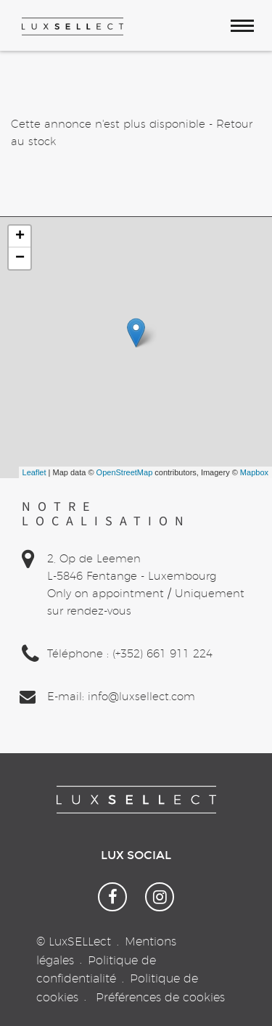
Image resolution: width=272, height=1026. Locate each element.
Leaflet (34, 472)
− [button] (20, 258)
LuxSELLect (80, 942)
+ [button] (20, 236)
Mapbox (254, 472)
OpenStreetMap (124, 472)
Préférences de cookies (160, 998)
